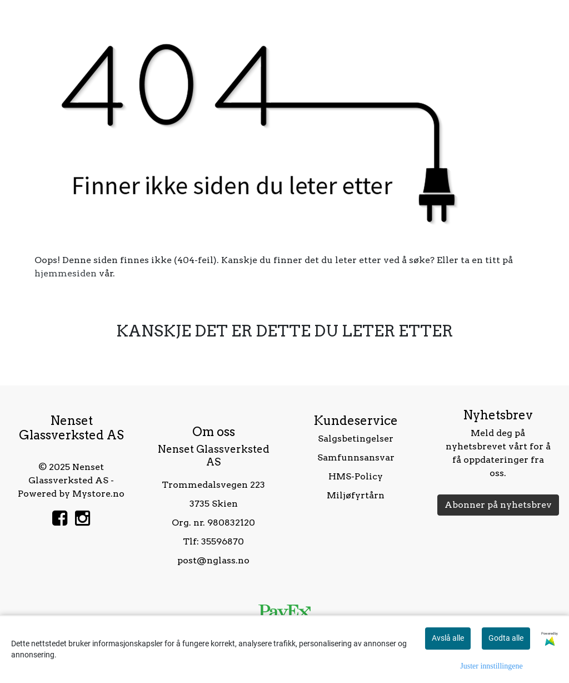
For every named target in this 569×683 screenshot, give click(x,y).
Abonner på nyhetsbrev (498, 504)
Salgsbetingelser (355, 438)
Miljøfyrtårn (356, 495)
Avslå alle (448, 637)
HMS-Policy (355, 476)
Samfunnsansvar (356, 457)
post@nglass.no (213, 560)
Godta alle (505, 637)
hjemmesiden (65, 273)
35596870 (222, 541)
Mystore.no (98, 493)
